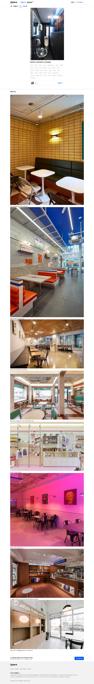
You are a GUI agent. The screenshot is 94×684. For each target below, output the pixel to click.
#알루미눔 (60, 75)
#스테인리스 (33, 78)
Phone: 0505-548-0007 (44, 675)
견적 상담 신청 (79, 658)
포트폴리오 (15, 6)
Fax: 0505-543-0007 (53, 675)
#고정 (32, 67)
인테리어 (23, 2)
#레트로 (53, 67)
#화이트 (37, 70)
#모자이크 (33, 75)
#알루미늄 (54, 75)
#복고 (58, 67)
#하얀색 (45, 70)
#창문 (57, 65)
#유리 (45, 75)
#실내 (44, 65)
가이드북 (25, 6)
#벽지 (41, 75)
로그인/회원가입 (80, 2)
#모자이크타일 (55, 72)
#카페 (32, 65)
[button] (82, 96)
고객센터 (12, 668)
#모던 (49, 67)
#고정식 (36, 67)
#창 (40, 67)
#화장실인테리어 (50, 65)
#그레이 (54, 70)
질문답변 (30, 2)
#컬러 (50, 70)
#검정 (40, 72)
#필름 (37, 75)
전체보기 (60, 83)
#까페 (36, 65)
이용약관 (16, 668)
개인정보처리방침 (23, 668)
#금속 (49, 75)
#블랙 (32, 72)
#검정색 (44, 72)
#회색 (59, 70)
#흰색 (41, 70)
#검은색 (36, 72)
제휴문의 (72, 2)
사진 (20, 6)
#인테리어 (44, 67)
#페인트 (32, 70)
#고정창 (61, 65)
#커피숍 (40, 65)
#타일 (49, 72)
